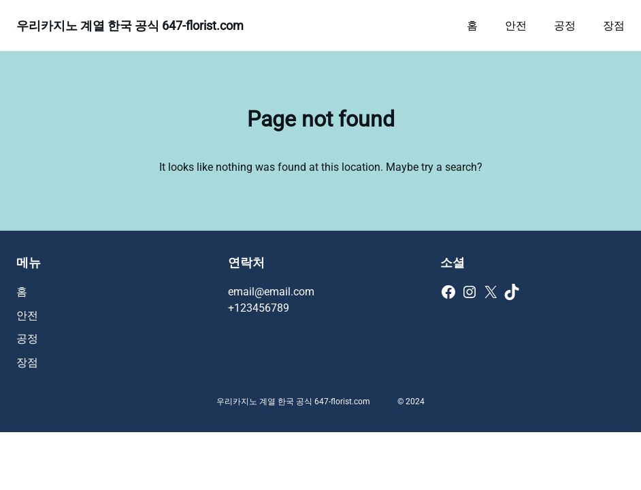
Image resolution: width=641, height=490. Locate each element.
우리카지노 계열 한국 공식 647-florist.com (130, 25)
